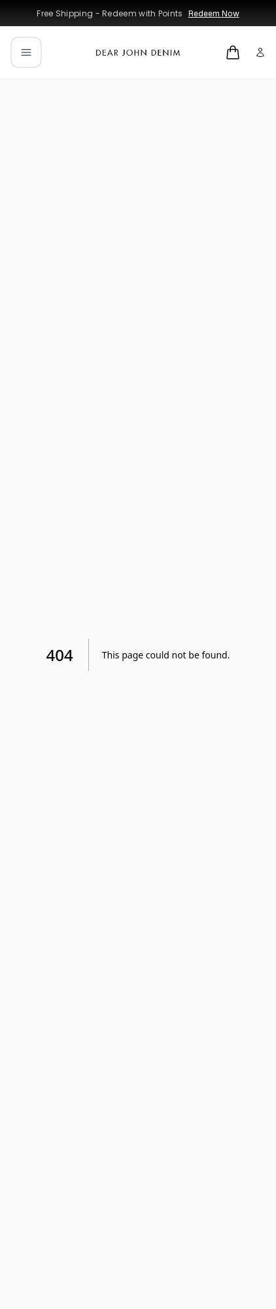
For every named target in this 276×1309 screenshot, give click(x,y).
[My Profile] (260, 52)
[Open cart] (232, 52)
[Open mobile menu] (26, 52)
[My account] (260, 52)
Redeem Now (213, 13)
